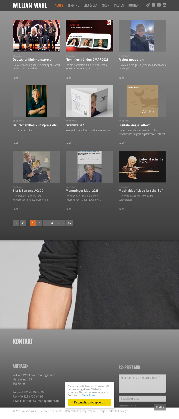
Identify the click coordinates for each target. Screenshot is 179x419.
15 (69, 223)
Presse (58, 411)
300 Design (121, 411)
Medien (119, 5)
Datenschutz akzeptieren (89, 402)
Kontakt (134, 5)
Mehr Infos (88, 395)
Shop (105, 5)
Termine (73, 5)
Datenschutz (72, 411)
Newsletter (46, 411)
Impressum (88, 411)
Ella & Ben (90, 5)
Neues (59, 5)
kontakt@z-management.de (40, 415)
